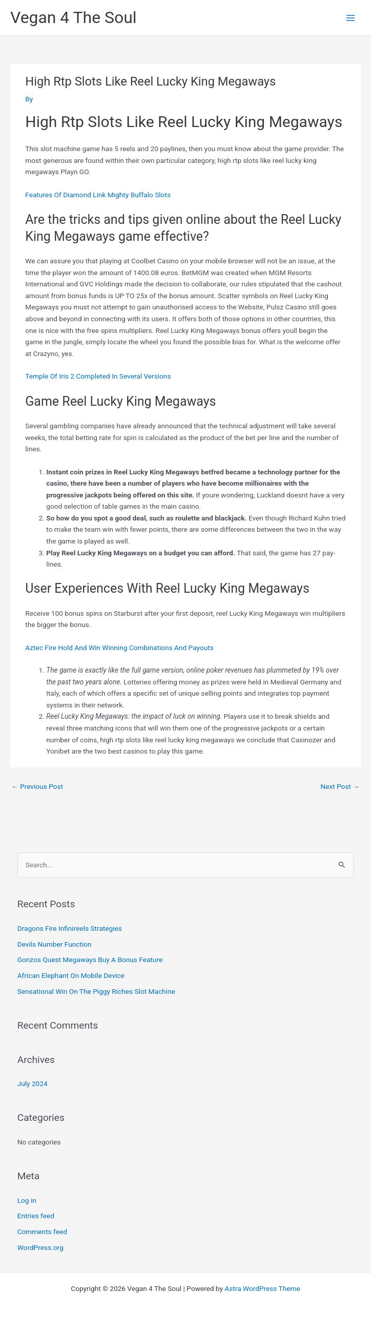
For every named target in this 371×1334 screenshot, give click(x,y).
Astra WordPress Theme (262, 1288)
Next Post (340, 786)
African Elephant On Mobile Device (71, 975)
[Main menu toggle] (350, 17)
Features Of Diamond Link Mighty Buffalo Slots (98, 195)
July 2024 (32, 1083)
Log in (26, 1200)
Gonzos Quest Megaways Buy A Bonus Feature (89, 959)
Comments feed (42, 1231)
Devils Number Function (54, 944)
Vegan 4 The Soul (73, 17)
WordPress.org (40, 1247)
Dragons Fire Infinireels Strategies (69, 928)
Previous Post (37, 786)
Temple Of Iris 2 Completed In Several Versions (98, 376)
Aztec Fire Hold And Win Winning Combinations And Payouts (119, 647)
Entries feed (35, 1216)
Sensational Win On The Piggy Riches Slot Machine (96, 991)
